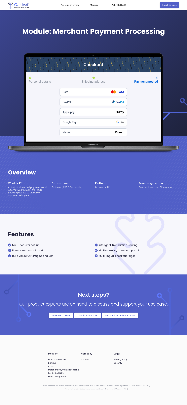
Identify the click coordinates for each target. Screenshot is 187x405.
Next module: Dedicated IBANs (120, 315)
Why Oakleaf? (119, 5)
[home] (18, 5)
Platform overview (70, 5)
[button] (95, 5)
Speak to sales (169, 5)
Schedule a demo (61, 315)
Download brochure (87, 315)
